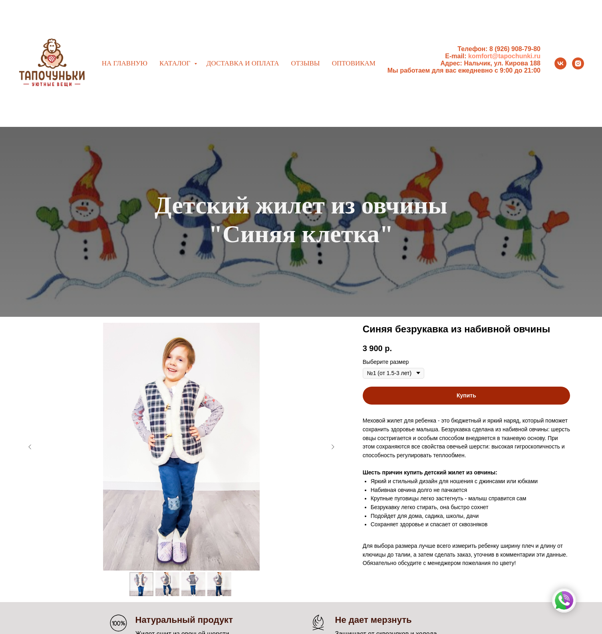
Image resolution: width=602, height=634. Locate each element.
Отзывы (305, 63)
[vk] (560, 63)
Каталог (175, 63)
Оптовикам (354, 63)
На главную (124, 63)
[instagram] (578, 63)
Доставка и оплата (243, 63)
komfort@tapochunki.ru (504, 56)
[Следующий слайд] (333, 447)
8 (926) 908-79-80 (514, 48)
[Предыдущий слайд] (30, 447)
